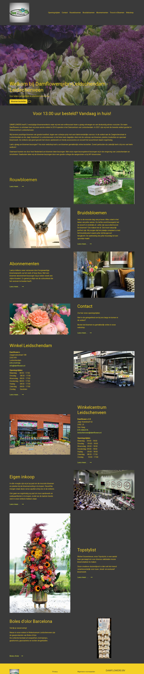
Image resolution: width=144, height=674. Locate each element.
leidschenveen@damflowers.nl (89, 433)
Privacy (55, 672)
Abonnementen (102, 13)
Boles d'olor (16, 656)
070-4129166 (15, 363)
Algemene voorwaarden (86, 672)
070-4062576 (83, 430)
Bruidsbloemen (88, 13)
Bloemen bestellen (18, 101)
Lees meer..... (17, 186)
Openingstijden (54, 13)
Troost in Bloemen (117, 13)
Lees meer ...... (84, 577)
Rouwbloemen (75, 13)
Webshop (130, 13)
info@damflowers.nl (17, 366)
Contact (65, 13)
